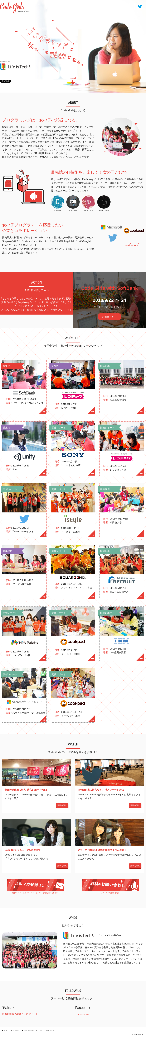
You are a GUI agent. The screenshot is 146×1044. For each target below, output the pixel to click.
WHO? (123, 6)
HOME (52, 6)
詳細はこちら (109, 317)
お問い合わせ (29, 1030)
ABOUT (69, 6)
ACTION (87, 6)
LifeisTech (83, 1014)
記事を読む (62, 805)
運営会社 (16, 1030)
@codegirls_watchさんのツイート (20, 1014)
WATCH (105, 6)
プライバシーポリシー (46, 1030)
